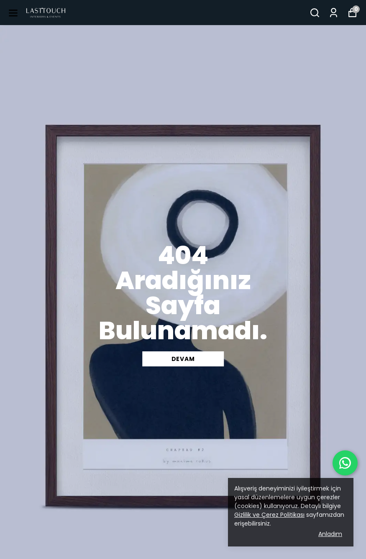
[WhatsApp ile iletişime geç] (345, 462)
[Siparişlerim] (333, 13)
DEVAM (183, 359)
